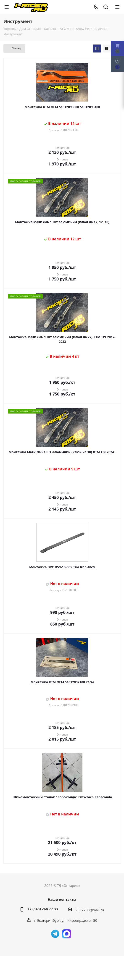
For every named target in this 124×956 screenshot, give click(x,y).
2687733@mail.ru (89, 910)
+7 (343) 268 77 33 (42, 908)
